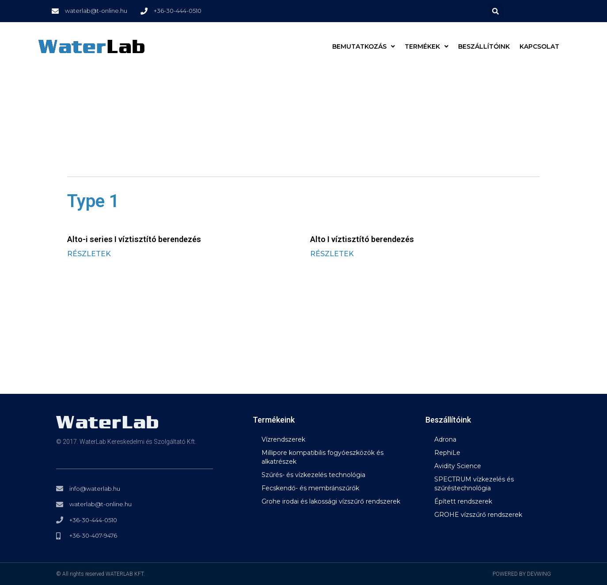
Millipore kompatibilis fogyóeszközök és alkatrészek (322, 457)
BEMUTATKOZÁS (363, 46)
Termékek (426, 46)
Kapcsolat (539, 46)
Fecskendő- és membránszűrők (310, 488)
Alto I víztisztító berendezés (362, 239)
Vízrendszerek (283, 439)
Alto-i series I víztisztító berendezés (134, 239)
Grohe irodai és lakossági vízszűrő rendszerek (331, 501)
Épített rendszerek (463, 501)
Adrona (445, 439)
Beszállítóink (484, 46)
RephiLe (447, 453)
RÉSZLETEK (89, 254)
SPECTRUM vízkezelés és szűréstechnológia (474, 483)
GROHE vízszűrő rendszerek (478, 515)
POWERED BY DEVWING (522, 574)
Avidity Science (457, 466)
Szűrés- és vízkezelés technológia (313, 475)
